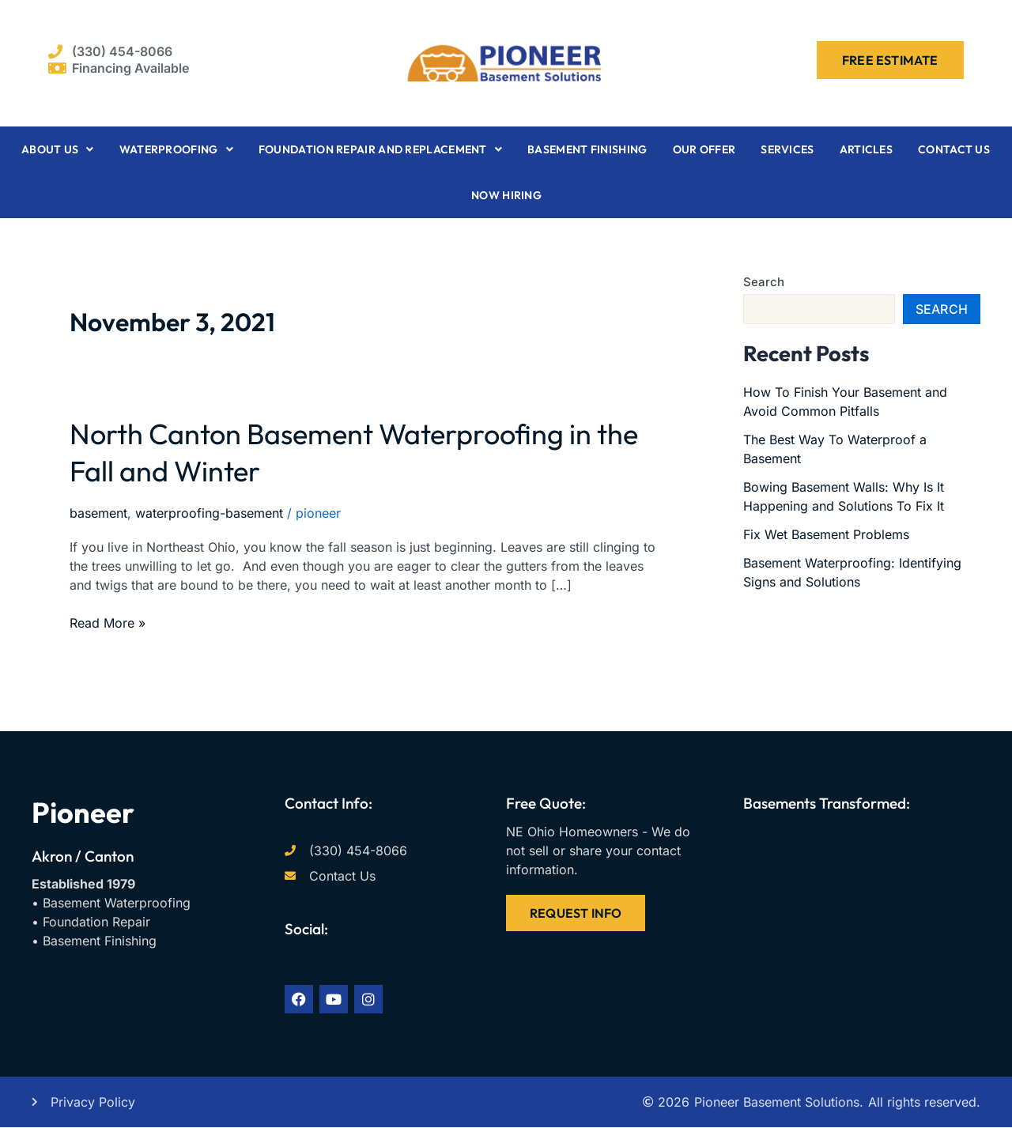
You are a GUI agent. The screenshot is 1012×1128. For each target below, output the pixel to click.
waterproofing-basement (209, 513)
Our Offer (704, 149)
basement (98, 513)
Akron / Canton (83, 856)
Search (763, 281)
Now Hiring (506, 195)
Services (787, 149)
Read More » (107, 622)
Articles (866, 149)
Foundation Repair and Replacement (380, 149)
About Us (57, 149)
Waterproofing (176, 149)
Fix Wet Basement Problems (826, 534)
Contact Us (954, 149)
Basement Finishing (587, 149)
